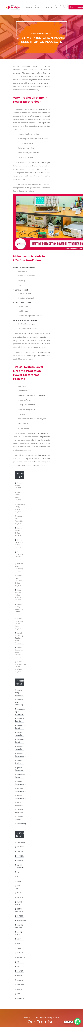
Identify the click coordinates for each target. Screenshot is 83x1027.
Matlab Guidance (48, 6)
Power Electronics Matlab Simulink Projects (19, 652)
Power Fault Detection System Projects (18, 580)
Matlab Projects (29, 6)
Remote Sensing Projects (19, 485)
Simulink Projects (38, 6)
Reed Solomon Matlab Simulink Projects (18, 595)
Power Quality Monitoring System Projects (19, 609)
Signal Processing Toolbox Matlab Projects (19, 638)
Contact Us (58, 6)
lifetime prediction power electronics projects (31, 119)
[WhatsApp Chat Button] (77, 1021)
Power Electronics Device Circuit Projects (19, 624)
